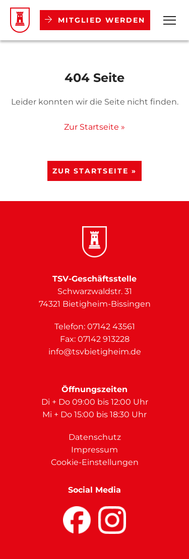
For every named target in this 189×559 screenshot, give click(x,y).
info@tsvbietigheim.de (94, 351)
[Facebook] (77, 520)
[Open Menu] (169, 20)
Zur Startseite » (94, 127)
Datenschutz (95, 437)
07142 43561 (111, 326)
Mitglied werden (95, 20)
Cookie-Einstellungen (95, 462)
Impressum (94, 449)
